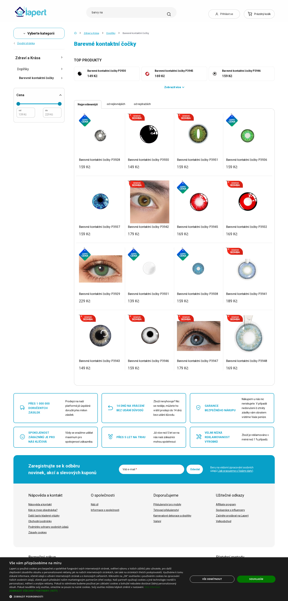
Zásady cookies (37, 532)
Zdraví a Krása (91, 33)
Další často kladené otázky (44, 515)
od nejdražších (142, 104)
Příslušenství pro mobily (167, 504)
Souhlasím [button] (256, 579)
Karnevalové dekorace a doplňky (172, 515)
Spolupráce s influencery (230, 510)
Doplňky (110, 33)
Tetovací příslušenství (166, 510)
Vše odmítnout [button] (212, 579)
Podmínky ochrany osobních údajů (48, 526)
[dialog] (144, 579)
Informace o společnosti (105, 510)
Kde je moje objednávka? (42, 510)
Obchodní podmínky (40, 521)
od (20, 110)
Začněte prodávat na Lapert (232, 515)
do (46, 110)
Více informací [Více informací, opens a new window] (152, 587)
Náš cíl (94, 504)
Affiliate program (226, 504)
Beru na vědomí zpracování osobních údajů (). (232, 469)
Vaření (157, 521)
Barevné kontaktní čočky (41, 78)
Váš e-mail (130, 469)
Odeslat (195, 469)
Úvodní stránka (24, 43)
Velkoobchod (223, 521)
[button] (96, 590)
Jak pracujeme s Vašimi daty (235, 470)
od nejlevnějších (116, 104)
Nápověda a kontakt (40, 504)
